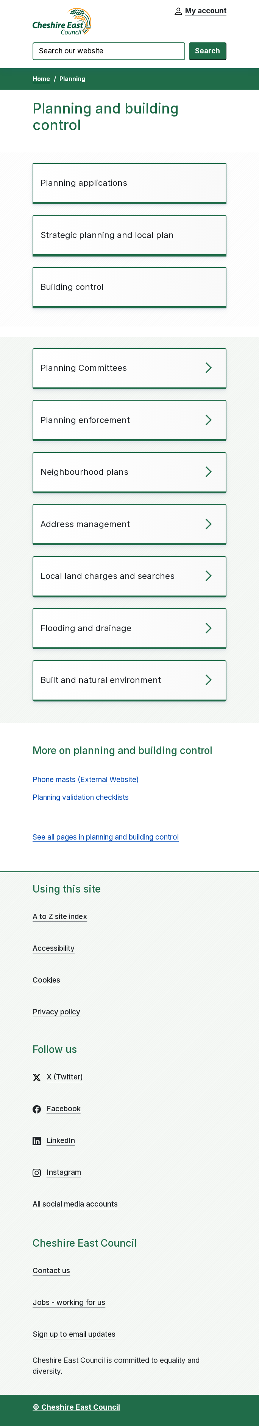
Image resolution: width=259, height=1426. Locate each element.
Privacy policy (56, 1012)
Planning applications (84, 183)
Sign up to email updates (74, 1334)
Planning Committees (84, 368)
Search (207, 51)
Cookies (46, 980)
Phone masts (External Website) (86, 779)
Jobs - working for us (69, 1302)
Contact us (51, 1270)
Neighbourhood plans (84, 472)
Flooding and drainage (86, 628)
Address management (85, 524)
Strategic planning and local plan (107, 235)
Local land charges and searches (108, 576)
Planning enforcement (85, 420)
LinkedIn (61, 1140)
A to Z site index (60, 916)
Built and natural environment (101, 680)
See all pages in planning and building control (106, 837)
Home (41, 78)
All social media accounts (75, 1204)
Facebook (64, 1108)
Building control (72, 287)
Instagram (64, 1172)
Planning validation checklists (81, 797)
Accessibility (54, 948)
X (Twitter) (65, 1077)
